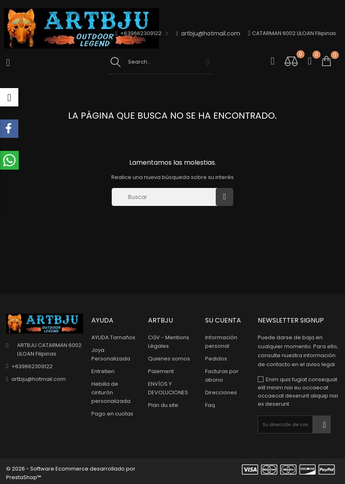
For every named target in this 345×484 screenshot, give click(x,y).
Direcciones (221, 392)
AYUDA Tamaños (113, 337)
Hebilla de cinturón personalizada (110, 392)
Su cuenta (223, 320)
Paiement (161, 371)
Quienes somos (169, 358)
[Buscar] (166, 197)
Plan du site (163, 405)
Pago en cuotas (112, 414)
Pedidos (216, 358)
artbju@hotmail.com (208, 33)
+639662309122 (32, 366)
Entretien (103, 371)
